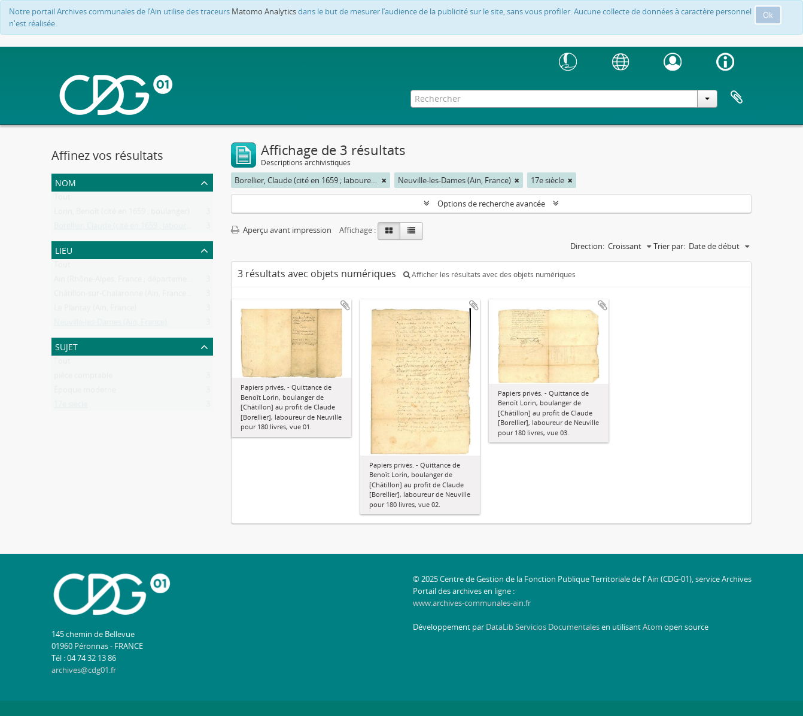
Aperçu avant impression (281, 229)
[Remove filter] (384, 180)
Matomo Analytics (264, 11)
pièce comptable (83, 377)
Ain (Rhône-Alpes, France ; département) (125, 281)
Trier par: (669, 246)
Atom (652, 626)
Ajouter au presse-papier (345, 305)
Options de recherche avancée (491, 203)
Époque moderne (85, 392)
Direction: (587, 246)
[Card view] (389, 231)
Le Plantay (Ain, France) (95, 310)
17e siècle (70, 406)
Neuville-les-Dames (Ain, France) (110, 324)
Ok (768, 15)
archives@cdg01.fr (83, 670)
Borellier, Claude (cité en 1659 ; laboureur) (127, 228)
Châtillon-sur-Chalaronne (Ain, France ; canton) (136, 295)
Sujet (66, 346)
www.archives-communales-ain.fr (472, 602)
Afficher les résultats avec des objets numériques (489, 274)
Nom (65, 182)
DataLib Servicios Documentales (543, 626)
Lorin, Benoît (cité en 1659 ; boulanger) (122, 213)
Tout (62, 199)
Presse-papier (737, 98)
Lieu (63, 249)
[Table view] (411, 231)
